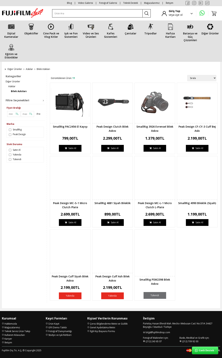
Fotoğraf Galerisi (108, 3)
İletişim (169, 3)
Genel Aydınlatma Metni (102, 327)
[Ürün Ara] (97, 13)
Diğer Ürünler (15, 69)
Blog (69, 3)
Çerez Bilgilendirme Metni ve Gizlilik (109, 323)
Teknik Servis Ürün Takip (17, 331)
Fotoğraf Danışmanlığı (60, 331)
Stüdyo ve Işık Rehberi (59, 335)
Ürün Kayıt (53, 323)
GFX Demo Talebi (57, 327)
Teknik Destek (130, 3)
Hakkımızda (11, 323)
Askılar (29, 69)
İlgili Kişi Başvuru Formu (102, 331)
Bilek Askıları (19, 91)
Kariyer (8, 338)
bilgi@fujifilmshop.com (158, 332)
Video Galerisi (85, 3)
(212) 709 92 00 (190, 341)
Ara (38, 113)
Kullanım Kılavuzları (15, 335)
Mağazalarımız (152, 3)
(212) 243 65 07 (154, 341)
